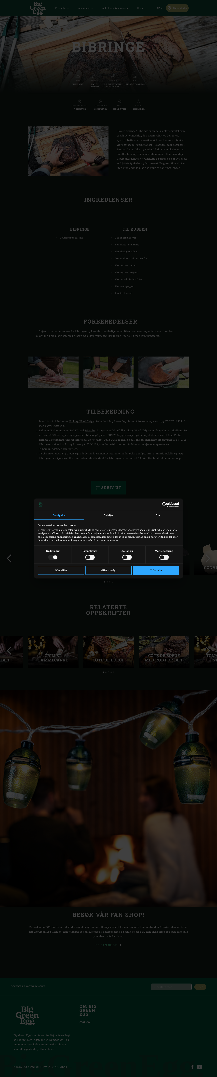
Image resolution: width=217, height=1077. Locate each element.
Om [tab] (158, 515)
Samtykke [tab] (59, 515)
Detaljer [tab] (108, 515)
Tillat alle (156, 570)
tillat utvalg (108, 570)
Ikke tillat (61, 570)
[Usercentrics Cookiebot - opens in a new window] (164, 504)
